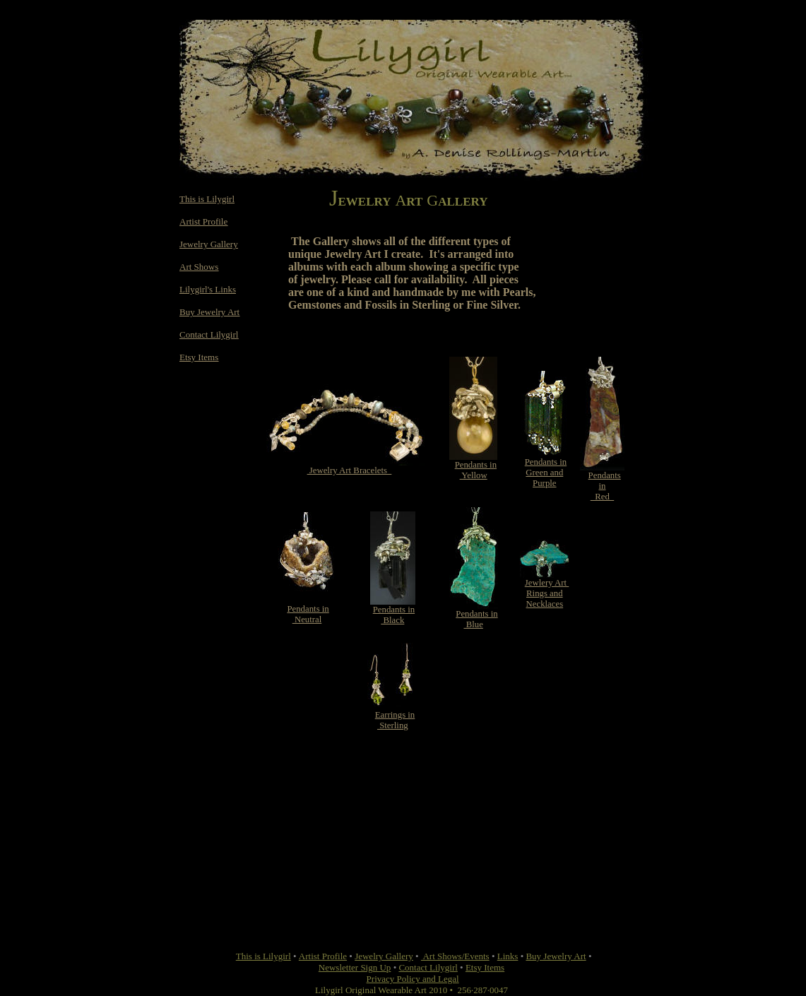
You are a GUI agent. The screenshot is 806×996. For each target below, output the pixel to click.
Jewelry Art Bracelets (349, 470)
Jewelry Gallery (208, 244)
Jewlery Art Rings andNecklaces (547, 593)
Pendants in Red (604, 486)
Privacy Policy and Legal (413, 978)
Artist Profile (203, 221)
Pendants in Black (394, 615)
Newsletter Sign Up (355, 967)
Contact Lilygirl (208, 334)
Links (507, 956)
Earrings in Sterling (395, 720)
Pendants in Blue (476, 619)
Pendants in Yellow (476, 470)
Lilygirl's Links (207, 289)
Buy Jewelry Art (209, 312)
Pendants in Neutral (307, 614)
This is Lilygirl (207, 199)
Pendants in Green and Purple (546, 472)
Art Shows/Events (455, 956)
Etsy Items (198, 357)
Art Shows (198, 266)
